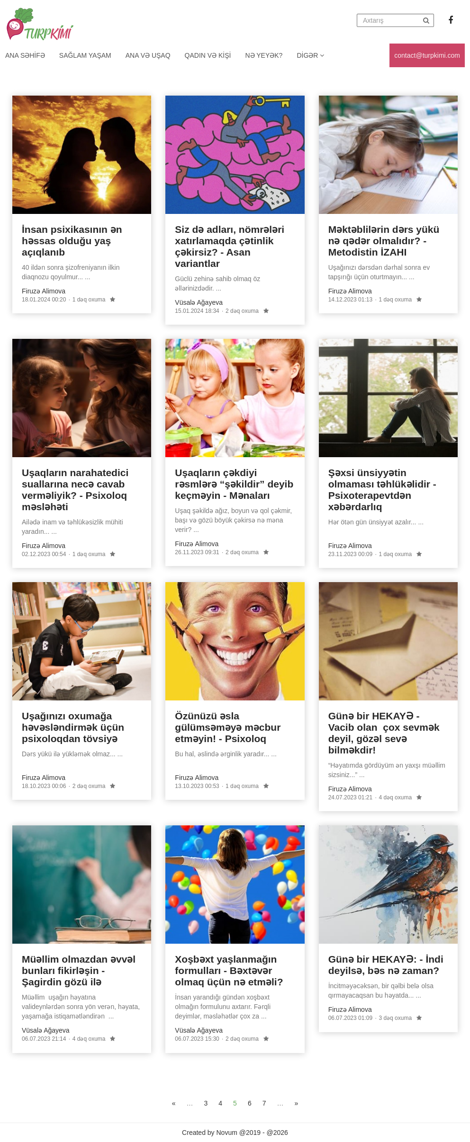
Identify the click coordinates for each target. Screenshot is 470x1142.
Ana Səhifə (25, 55)
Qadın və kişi (208, 55)
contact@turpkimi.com (427, 55)
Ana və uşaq (148, 55)
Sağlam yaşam (85, 55)
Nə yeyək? (264, 55)
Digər (310, 55)
